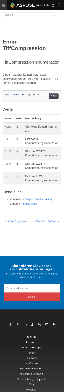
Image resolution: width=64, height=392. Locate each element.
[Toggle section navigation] (58, 14)
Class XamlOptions (47, 221)
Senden (32, 296)
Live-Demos (31, 363)
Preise (31, 352)
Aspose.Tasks (29, 203)
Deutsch (42, 5)
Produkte (31, 342)
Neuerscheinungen (31, 347)
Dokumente (31, 358)
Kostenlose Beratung (31, 373)
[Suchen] (29, 14)
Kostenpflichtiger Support (31, 379)
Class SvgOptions (16, 221)
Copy (53, 96)
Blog (31, 384)
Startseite (31, 336)
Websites (31, 389)
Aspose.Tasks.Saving (39, 199)
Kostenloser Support (31, 368)
